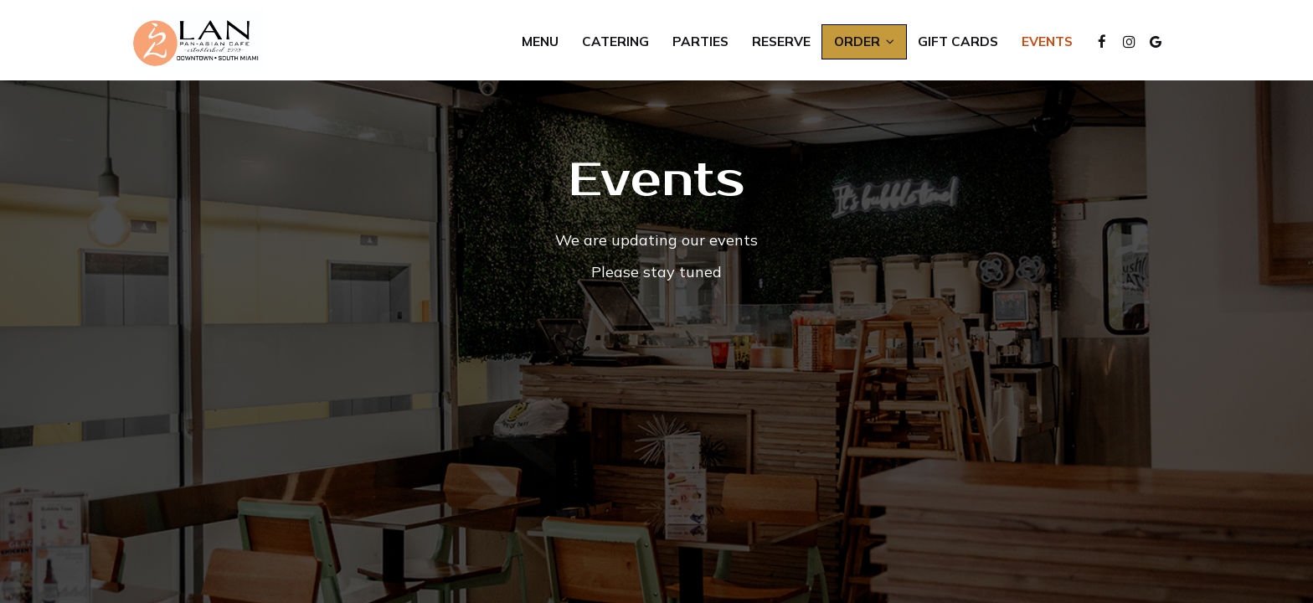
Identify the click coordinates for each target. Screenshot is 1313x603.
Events (1047, 41)
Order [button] (864, 41)
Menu (540, 41)
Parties (700, 41)
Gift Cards (958, 41)
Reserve (781, 41)
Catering (615, 41)
